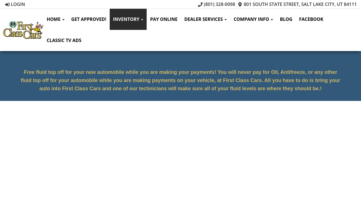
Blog (286, 19)
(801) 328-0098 (216, 4)
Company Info (253, 19)
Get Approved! (88, 19)
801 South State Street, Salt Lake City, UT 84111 (297, 4)
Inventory (128, 19)
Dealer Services (205, 19)
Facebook (311, 19)
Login (15, 4)
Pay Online (163, 19)
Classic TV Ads (64, 40)
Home (55, 19)
